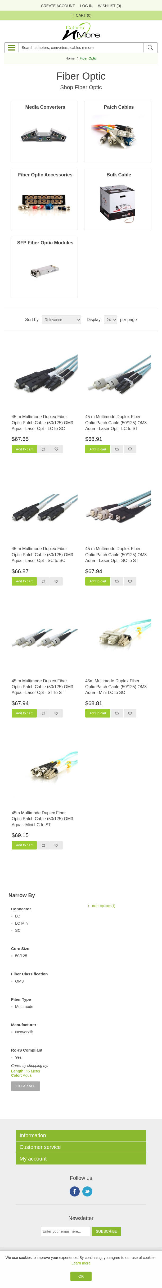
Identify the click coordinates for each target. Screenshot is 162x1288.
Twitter (87, 1191)
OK (81, 1276)
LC (17, 916)
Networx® (24, 1032)
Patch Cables (119, 107)
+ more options (101, 906)
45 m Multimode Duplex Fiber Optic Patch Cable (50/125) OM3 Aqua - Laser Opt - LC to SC (42, 422)
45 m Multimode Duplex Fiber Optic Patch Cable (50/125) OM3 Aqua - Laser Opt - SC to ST (116, 554)
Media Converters (45, 107)
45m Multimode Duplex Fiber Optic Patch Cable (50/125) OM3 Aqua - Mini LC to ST (42, 819)
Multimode (24, 1006)
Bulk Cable (118, 174)
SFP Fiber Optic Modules (45, 242)
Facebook (75, 1191)
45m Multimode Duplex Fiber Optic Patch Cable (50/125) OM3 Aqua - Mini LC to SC (116, 687)
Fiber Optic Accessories (45, 174)
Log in (86, 6)
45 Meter (33, 1071)
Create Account (58, 6)
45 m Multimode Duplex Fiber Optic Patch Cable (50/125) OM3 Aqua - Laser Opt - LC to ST (116, 422)
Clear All (25, 1086)
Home (70, 58)
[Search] (150, 47)
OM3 (19, 981)
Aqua (27, 1075)
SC (18, 930)
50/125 (21, 955)
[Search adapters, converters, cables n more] (81, 48)
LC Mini (22, 923)
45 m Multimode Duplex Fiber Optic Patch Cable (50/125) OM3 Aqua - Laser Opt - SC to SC (42, 554)
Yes (18, 1057)
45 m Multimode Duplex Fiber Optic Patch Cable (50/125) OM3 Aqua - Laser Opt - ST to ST (42, 687)
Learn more (81, 1263)
